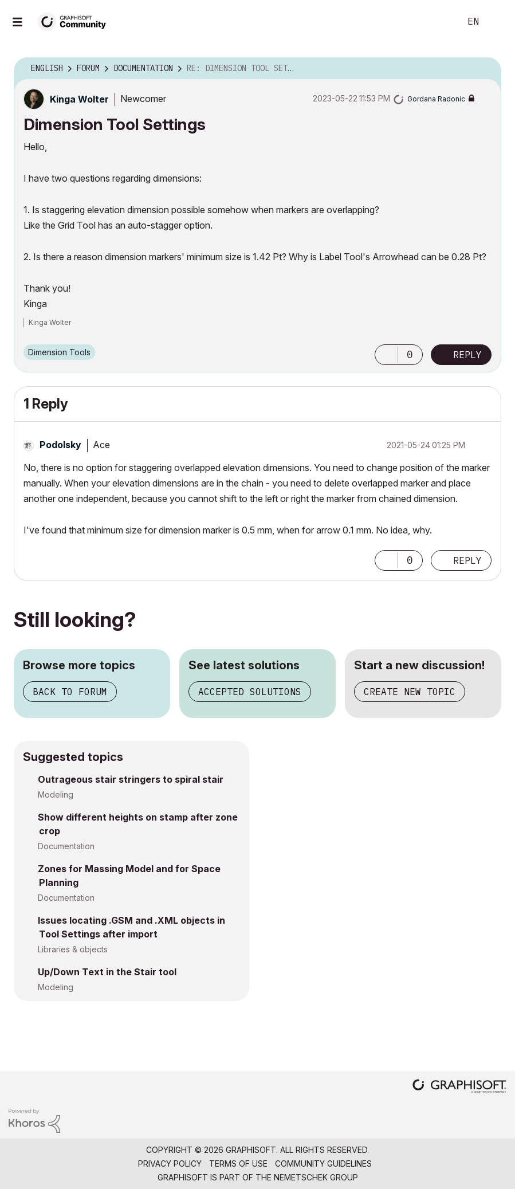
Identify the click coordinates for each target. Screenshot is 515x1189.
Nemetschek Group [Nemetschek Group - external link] (316, 1177)
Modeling (55, 794)
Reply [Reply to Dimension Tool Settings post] (467, 354)
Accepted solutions (249, 691)
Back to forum (70, 691)
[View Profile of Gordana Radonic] (436, 99)
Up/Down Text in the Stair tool (107, 972)
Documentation (66, 846)
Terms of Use (238, 1163)
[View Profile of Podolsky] (60, 444)
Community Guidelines (323, 1163)
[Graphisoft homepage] (459, 1087)
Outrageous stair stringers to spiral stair (130, 779)
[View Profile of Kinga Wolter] (79, 99)
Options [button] (485, 68)
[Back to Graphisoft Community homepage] (75, 21)
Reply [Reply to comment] (467, 560)
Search (438, 21)
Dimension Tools (59, 352)
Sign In (496, 22)
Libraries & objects (73, 949)
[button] (386, 354)
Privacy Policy (170, 1163)
